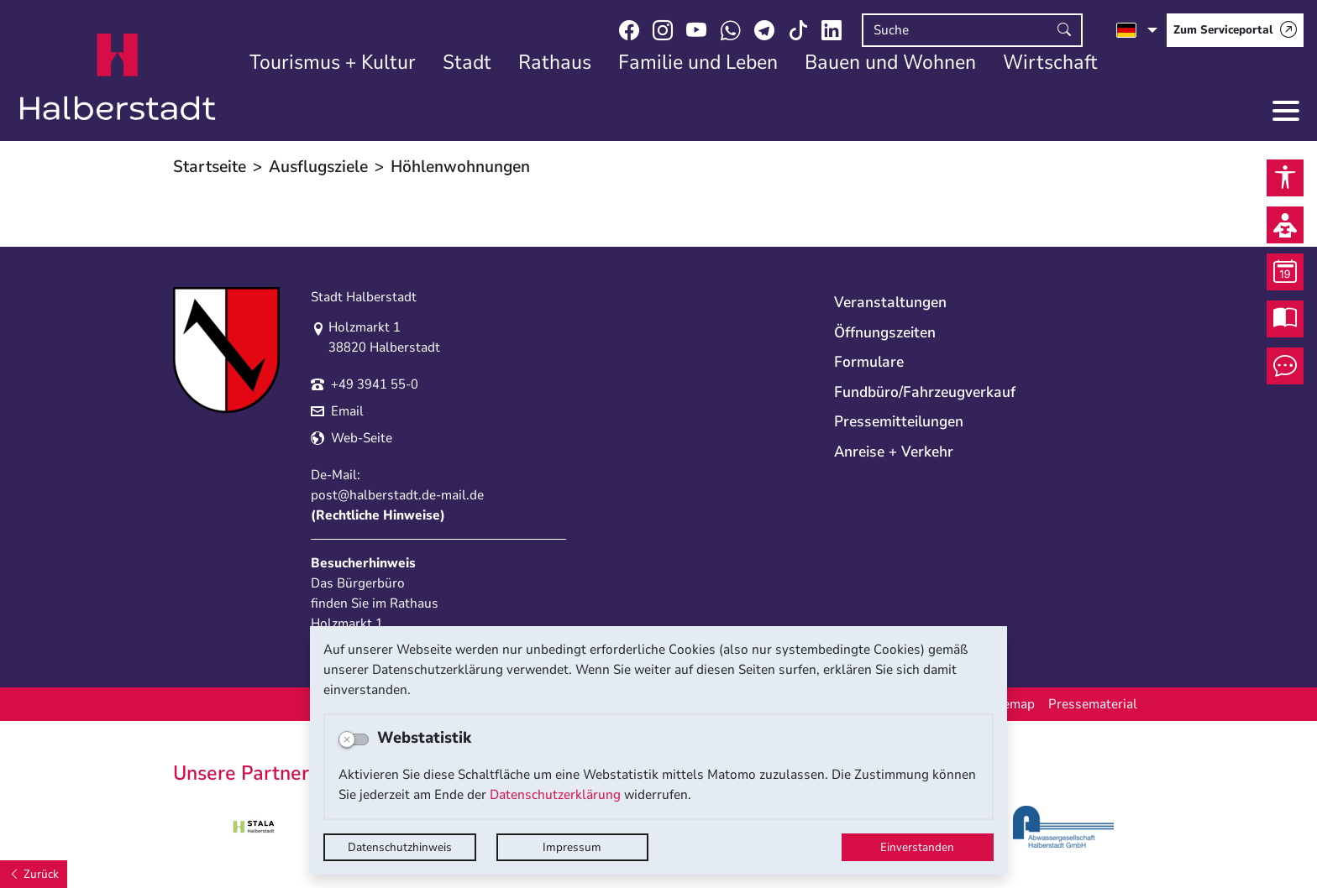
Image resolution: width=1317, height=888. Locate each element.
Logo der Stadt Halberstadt (118, 77)
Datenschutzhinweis (400, 847)
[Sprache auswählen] (1137, 30)
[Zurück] (33, 874)
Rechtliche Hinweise (378, 515)
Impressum (572, 847)
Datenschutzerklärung (555, 795)
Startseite (209, 166)
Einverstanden (917, 847)
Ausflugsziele (318, 166)
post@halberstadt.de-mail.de (397, 495)
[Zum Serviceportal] (1235, 30)
